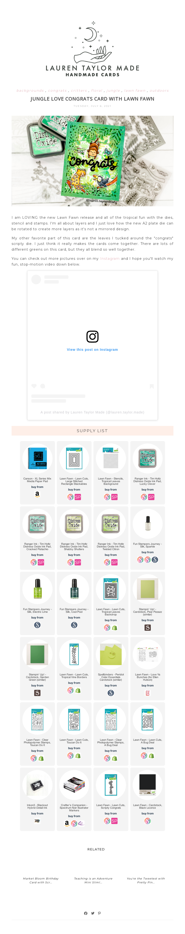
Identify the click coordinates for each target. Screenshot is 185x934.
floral (97, 90)
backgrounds (30, 90)
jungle (113, 90)
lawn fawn (135, 90)
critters (79, 90)
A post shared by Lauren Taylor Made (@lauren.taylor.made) (92, 412)
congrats (58, 90)
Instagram (110, 258)
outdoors (159, 90)
